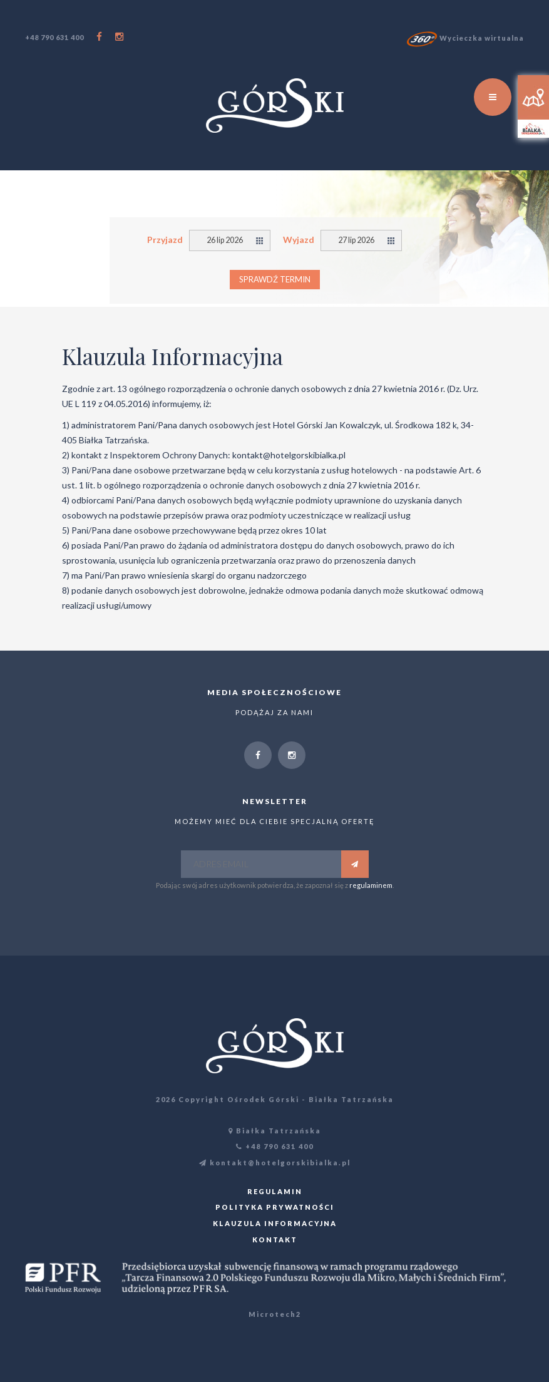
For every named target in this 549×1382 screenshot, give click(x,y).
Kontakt (274, 1239)
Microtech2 (275, 1314)
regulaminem (371, 885)
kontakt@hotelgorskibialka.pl (275, 1162)
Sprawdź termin (274, 279)
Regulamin (274, 1191)
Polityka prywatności (274, 1207)
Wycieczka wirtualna (465, 38)
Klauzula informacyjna (275, 1223)
